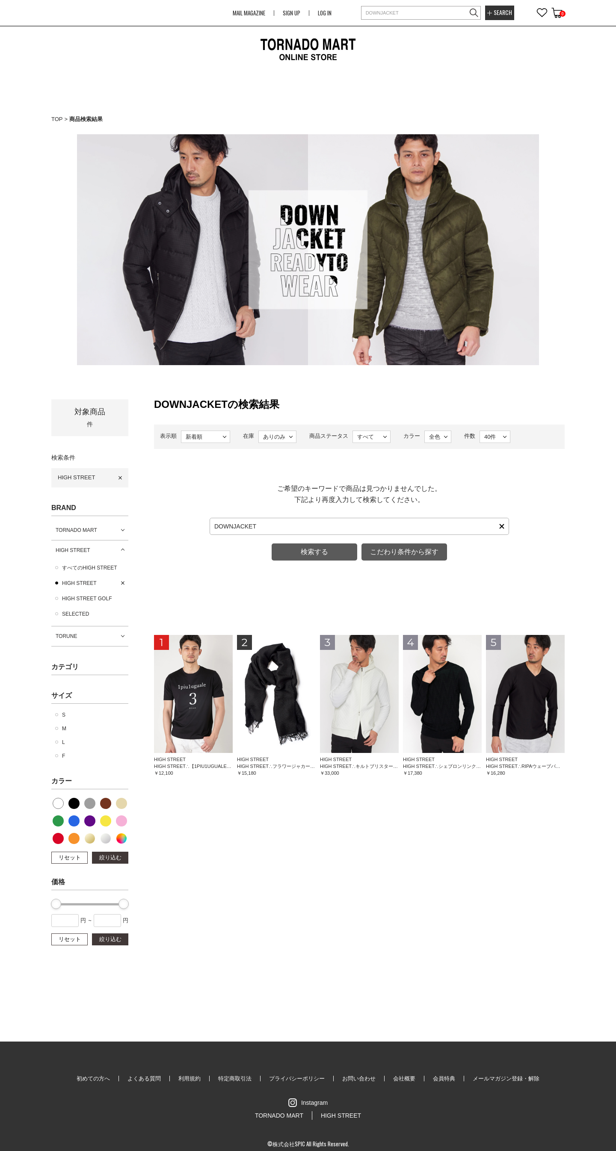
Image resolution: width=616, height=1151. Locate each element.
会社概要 (404, 1078)
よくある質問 (144, 1078)
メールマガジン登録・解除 (506, 1078)
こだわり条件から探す (404, 551)
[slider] (56, 904)
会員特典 (444, 1078)
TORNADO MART (76, 530)
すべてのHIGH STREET (89, 568)
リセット (70, 857)
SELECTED (75, 614)
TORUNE (66, 636)
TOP (57, 119)
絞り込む (110, 857)
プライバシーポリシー (297, 1078)
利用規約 (189, 1078)
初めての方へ (93, 1078)
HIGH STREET (76, 477)
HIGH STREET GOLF (87, 599)
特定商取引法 (235, 1078)
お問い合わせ (359, 1078)
